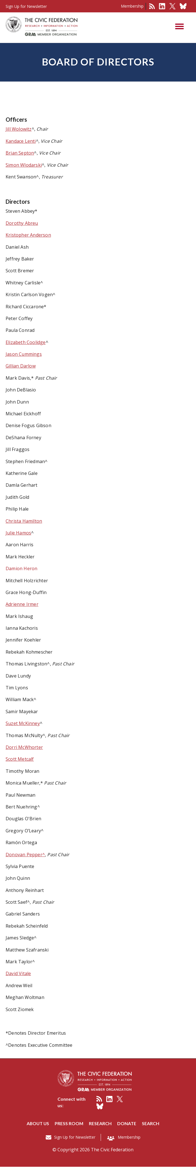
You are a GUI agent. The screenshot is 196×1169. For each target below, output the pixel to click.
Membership (132, 6)
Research (100, 1125)
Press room (69, 1125)
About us (37, 1125)
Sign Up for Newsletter (74, 1139)
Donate (127, 1125)
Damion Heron (21, 571)
